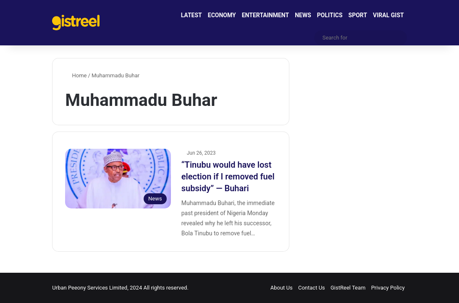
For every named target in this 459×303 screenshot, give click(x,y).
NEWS (303, 15)
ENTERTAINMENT (265, 15)
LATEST (191, 15)
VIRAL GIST (388, 15)
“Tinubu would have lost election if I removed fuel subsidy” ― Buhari (228, 176)
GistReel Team (347, 288)
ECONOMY (222, 15)
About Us (281, 288)
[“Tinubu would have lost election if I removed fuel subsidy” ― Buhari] (117, 178)
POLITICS (330, 15)
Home (76, 75)
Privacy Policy (388, 288)
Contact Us (311, 288)
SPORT (358, 15)
